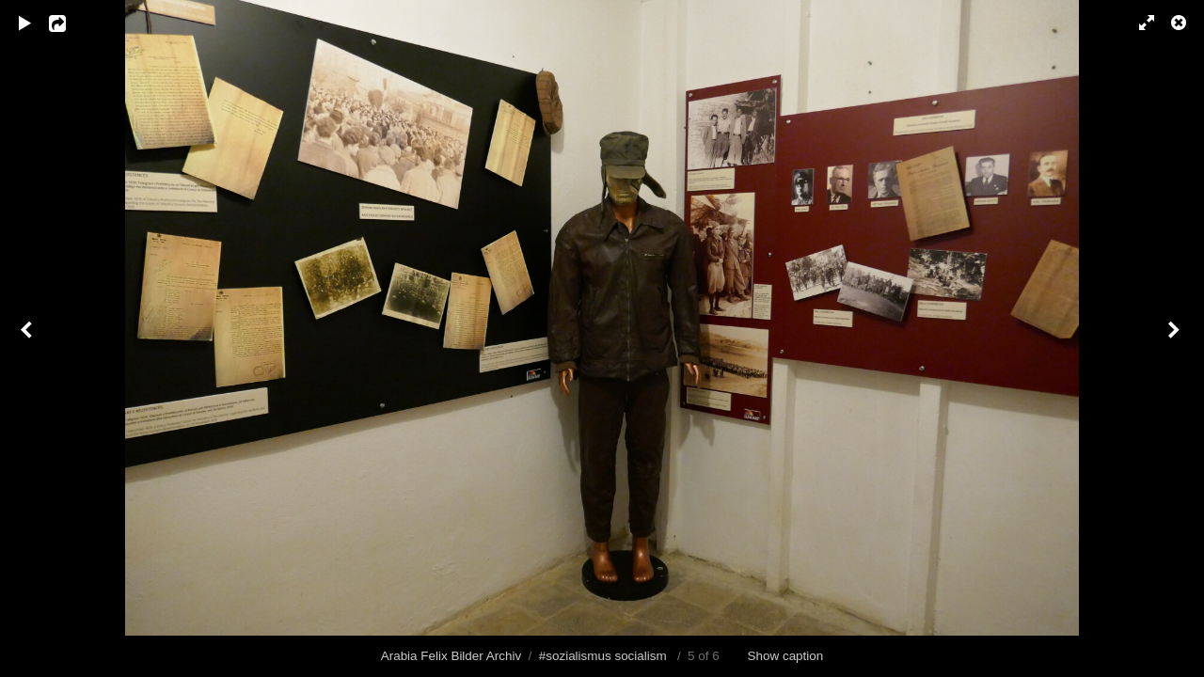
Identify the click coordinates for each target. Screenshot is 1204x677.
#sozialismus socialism (603, 656)
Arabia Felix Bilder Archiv (451, 656)
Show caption (786, 656)
